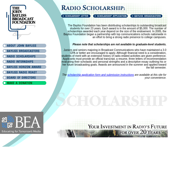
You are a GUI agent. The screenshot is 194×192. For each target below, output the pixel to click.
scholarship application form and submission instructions (101, 74)
